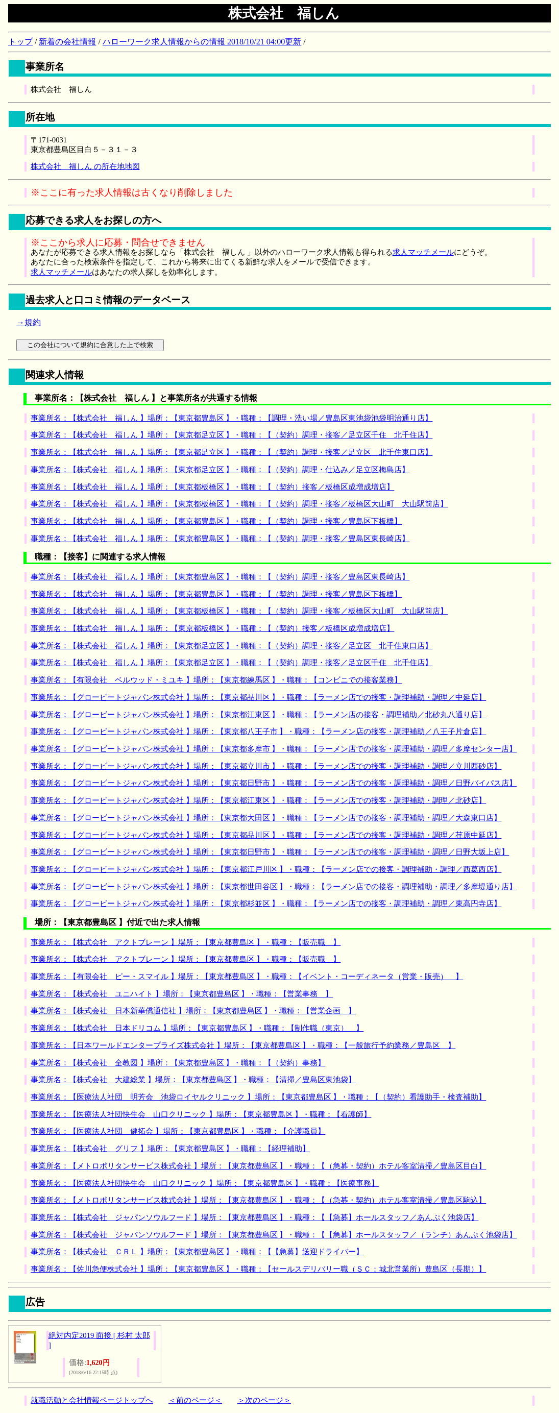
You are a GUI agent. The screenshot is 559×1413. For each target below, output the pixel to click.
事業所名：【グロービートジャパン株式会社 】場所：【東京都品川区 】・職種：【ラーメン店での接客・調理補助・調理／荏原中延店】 (266, 835)
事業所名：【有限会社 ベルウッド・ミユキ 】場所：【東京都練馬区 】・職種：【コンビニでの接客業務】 (216, 680)
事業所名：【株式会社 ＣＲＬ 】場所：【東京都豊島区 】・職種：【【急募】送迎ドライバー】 (197, 1252)
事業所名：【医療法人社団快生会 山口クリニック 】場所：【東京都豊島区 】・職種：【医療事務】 (205, 1183)
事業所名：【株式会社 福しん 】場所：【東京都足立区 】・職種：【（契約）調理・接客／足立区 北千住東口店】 (231, 452)
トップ (20, 41)
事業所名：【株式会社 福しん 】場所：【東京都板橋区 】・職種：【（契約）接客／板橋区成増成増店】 (212, 487)
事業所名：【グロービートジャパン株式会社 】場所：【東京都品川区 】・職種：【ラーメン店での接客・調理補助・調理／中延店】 (258, 697)
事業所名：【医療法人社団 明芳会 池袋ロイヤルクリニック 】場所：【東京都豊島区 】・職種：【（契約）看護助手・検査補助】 (258, 1097)
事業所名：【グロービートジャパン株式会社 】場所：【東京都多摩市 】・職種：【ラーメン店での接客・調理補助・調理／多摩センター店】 (274, 749)
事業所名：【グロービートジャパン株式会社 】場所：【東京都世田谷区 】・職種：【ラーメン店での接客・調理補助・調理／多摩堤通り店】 (274, 887)
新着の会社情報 (67, 41)
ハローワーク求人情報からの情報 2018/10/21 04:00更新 (202, 41)
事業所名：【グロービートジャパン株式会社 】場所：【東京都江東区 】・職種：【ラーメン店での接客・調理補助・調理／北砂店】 (258, 800)
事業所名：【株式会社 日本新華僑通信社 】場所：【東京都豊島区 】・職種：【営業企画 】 (193, 1011)
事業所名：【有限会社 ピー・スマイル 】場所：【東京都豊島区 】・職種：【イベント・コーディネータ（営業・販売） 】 (247, 976)
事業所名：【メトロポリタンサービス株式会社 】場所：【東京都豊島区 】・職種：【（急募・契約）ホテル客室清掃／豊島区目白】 (258, 1166)
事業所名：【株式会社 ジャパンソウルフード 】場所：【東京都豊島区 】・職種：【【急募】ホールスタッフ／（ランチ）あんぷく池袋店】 (274, 1235)
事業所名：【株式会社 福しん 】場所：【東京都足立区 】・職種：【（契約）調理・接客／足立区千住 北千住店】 (231, 435)
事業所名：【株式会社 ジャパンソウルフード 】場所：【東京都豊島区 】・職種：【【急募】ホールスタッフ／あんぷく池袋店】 (254, 1217)
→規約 (28, 322)
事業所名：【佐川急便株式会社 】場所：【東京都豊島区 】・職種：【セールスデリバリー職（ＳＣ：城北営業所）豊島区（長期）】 (258, 1269)
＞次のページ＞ (264, 1400)
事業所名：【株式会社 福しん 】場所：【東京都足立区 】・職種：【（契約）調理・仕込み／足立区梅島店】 (220, 470)
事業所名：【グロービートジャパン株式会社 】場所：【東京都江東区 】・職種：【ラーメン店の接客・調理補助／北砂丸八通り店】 (258, 715)
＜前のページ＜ (195, 1400)
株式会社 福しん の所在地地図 (85, 166)
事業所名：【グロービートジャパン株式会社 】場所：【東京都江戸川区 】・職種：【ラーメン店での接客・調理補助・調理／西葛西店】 (266, 869)
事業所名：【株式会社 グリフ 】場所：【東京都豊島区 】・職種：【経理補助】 (170, 1148)
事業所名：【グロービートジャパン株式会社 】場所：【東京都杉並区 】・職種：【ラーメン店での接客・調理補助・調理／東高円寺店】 (266, 903)
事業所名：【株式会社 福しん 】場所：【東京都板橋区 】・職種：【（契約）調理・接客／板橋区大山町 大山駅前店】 (239, 504)
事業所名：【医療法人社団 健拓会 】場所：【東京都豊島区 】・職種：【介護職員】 (178, 1131)
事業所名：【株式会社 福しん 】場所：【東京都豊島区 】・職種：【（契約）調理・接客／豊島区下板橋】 (216, 521)
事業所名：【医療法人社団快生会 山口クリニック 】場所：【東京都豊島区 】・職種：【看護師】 (201, 1114)
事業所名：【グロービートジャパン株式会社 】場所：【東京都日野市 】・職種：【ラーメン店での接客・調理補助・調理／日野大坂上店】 (270, 852)
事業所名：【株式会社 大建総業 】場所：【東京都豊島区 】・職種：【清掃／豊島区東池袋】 (193, 1080)
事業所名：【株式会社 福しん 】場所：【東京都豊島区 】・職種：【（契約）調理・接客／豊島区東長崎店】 (220, 538)
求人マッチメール (423, 252)
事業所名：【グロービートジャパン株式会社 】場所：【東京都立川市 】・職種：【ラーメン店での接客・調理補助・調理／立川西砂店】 (266, 766)
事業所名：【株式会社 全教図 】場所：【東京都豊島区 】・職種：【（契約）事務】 (178, 1063)
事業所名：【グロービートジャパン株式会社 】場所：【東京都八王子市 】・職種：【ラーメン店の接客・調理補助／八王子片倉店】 (258, 731)
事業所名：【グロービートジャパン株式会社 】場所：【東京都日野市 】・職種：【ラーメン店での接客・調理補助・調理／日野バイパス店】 (274, 783)
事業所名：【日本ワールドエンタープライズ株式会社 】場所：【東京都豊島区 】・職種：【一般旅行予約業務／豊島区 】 (243, 1045)
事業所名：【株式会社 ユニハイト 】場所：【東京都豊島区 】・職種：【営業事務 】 (182, 994)
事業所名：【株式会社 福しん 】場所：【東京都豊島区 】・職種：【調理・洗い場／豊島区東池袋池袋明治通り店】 (231, 418)
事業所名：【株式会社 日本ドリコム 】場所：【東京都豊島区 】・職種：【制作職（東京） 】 (197, 1028)
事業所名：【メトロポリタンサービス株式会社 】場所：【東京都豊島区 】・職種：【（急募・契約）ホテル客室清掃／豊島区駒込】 (258, 1200)
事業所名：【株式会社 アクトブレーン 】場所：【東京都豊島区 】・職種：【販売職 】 (186, 942)
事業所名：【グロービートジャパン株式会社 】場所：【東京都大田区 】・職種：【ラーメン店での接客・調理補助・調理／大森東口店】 (266, 818)
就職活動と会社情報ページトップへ (92, 1400)
